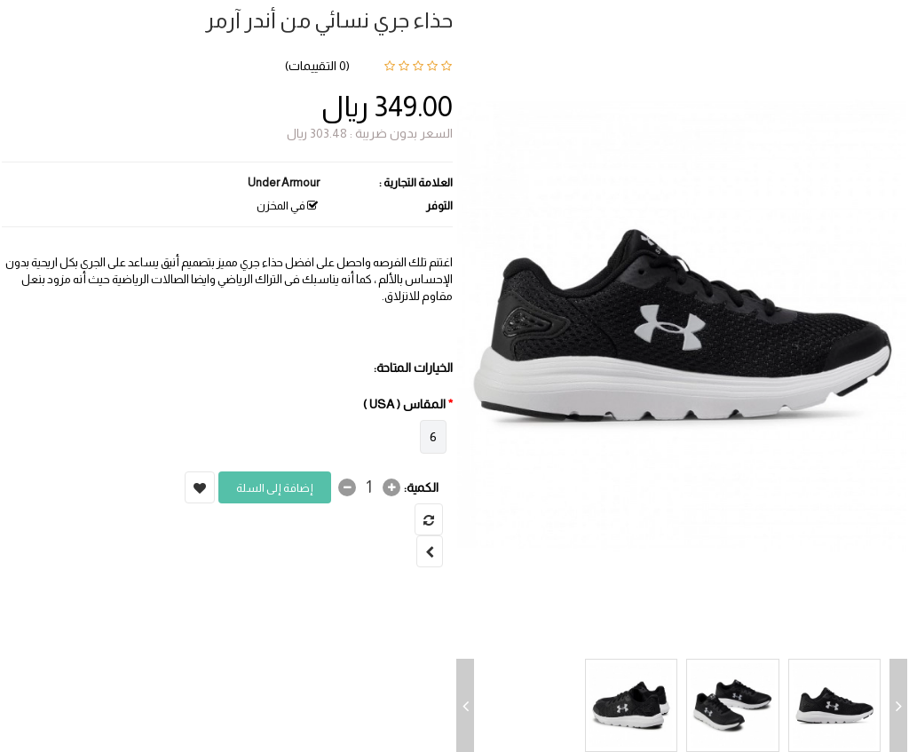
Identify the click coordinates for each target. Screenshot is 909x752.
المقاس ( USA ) (404, 404)
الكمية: (421, 487)
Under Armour (284, 182)
